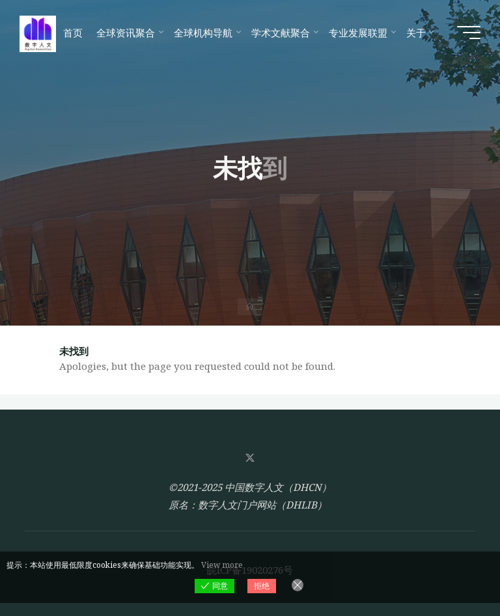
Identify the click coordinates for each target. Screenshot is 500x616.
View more (222, 564)
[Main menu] (468, 32)
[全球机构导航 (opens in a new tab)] (205, 33)
